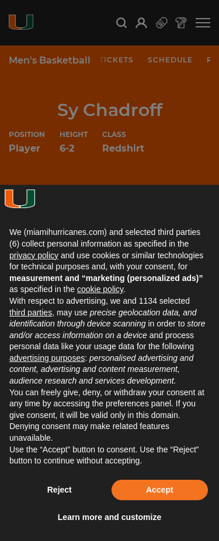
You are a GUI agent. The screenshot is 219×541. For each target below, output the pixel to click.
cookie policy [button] (100, 289)
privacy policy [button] (33, 255)
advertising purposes (47, 358)
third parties (30, 312)
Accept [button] (159, 489)
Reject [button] (59, 489)
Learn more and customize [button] (109, 517)
